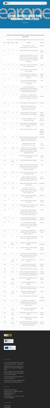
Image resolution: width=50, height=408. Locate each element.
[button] (44, 3)
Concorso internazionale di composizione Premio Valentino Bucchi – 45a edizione (14, 363)
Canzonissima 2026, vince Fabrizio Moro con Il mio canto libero (14, 377)
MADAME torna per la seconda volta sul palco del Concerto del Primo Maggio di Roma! (13, 367)
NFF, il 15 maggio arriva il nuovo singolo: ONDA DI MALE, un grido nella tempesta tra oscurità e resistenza (14, 373)
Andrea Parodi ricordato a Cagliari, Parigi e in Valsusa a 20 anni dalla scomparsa (14, 381)
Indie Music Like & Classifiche (24, 11)
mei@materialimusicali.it (10, 393)
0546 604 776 (9, 394)
